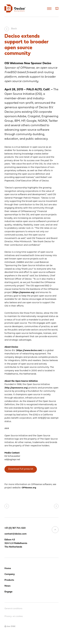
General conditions (13, 608)
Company (9, 574)
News (7, 586)
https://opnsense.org (23, 292)
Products (9, 580)
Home (7, 568)
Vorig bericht (6, 506)
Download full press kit (20, 469)
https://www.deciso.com (29, 350)
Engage (8, 592)
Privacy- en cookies (13, 616)
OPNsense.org (29, 488)
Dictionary (57, 8)
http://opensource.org (16, 388)
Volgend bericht (56, 506)
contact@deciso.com (15, 534)
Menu (49, 8)
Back (10, 29)
